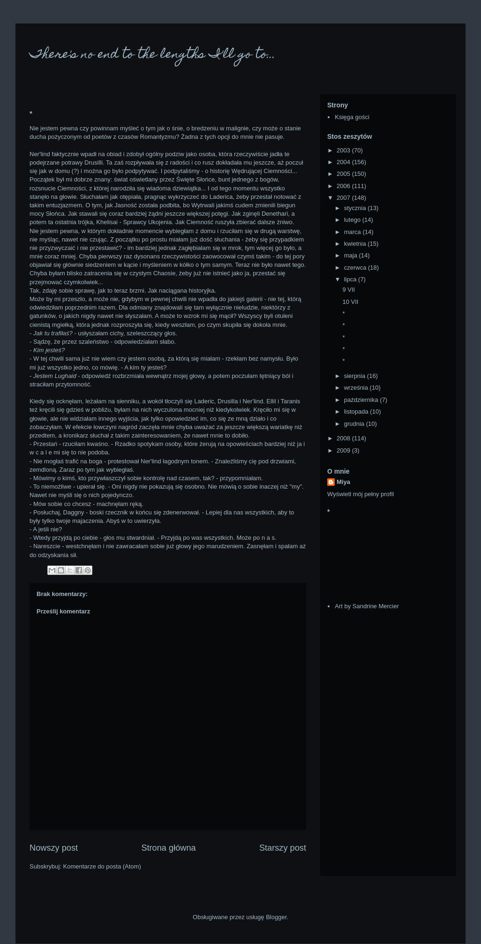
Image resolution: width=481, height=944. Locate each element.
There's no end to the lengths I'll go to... (153, 55)
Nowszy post (54, 848)
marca (353, 231)
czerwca (356, 267)
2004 (344, 162)
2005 (344, 173)
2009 (344, 450)
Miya (343, 481)
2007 (344, 197)
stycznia (356, 207)
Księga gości (352, 117)
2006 (344, 185)
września (357, 387)
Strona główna (168, 848)
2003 (344, 150)
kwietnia (356, 243)
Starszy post (282, 848)
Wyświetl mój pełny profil (360, 494)
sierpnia (355, 375)
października (362, 399)
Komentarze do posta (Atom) (102, 866)
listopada (357, 411)
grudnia (355, 423)
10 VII (350, 301)
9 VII (348, 289)
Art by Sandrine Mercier (367, 606)
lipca (351, 279)
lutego (353, 219)
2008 (344, 438)
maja (351, 255)
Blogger (276, 917)
